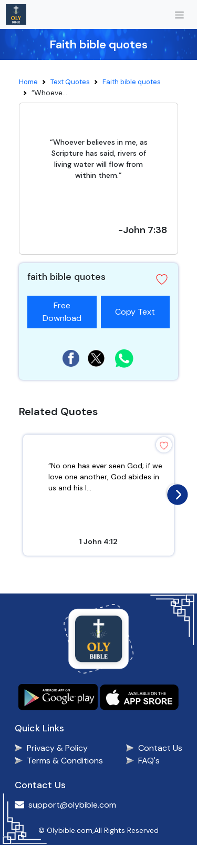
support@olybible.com (72, 804)
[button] (162, 279)
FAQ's (149, 760)
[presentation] (175, 492)
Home (28, 81)
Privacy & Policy (57, 747)
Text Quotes (70, 81)
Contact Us (160, 747)
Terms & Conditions (65, 760)
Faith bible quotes (131, 81)
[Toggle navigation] (179, 14)
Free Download (62, 312)
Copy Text (139, 306)
